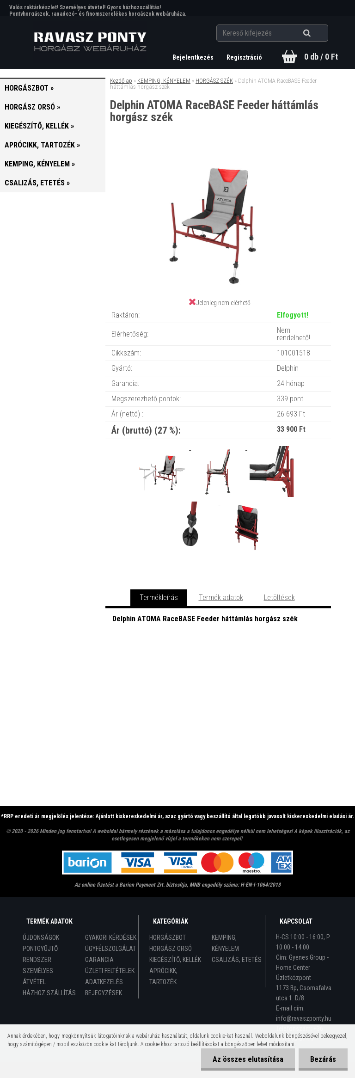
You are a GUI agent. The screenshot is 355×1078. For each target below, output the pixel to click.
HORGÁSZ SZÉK (214, 80)
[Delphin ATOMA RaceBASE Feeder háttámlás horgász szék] (218, 161)
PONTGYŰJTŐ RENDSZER (40, 954)
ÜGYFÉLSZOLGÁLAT (110, 948)
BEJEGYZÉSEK (103, 993)
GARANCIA (99, 959)
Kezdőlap (121, 80)
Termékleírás (159, 597)
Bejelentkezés (193, 57)
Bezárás (323, 1059)
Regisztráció (244, 57)
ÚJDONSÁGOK (41, 937)
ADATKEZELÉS (104, 982)
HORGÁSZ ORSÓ (170, 948)
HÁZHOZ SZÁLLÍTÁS (49, 993)
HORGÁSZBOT (167, 937)
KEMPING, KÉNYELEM (163, 80)
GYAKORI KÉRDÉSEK (110, 937)
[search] (318, 33)
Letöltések (279, 597)
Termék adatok (221, 597)
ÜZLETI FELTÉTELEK (110, 970)
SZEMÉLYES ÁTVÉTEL (38, 976)
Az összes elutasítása (248, 1059)
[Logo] (90, 42)
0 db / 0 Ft (321, 56)
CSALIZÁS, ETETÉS (237, 959)
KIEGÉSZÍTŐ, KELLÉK (175, 959)
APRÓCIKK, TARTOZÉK (163, 976)
